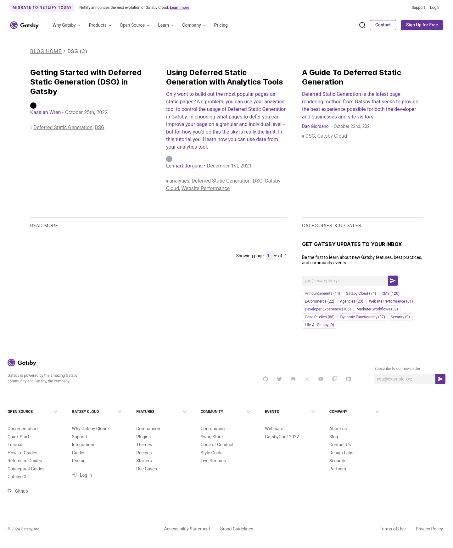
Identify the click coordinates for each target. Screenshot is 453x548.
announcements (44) (322, 293)
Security (337, 460)
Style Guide (212, 452)
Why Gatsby (67, 25)
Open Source (135, 25)
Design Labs (341, 452)
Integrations (83, 444)
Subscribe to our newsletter (397, 368)
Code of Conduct (217, 444)
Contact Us (340, 444)
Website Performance (205, 188)
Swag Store (212, 436)
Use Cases (146, 468)
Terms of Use (393, 528)
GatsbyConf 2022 (282, 436)
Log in (82, 475)
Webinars (274, 428)
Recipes (144, 452)
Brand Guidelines (236, 528)
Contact (383, 24)
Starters (144, 460)
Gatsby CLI (18, 476)
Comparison (148, 428)
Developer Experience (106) (328, 309)
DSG (99, 127)
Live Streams (213, 460)
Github (18, 491)
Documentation (23, 428)
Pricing (221, 25)
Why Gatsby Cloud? (91, 428)
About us (338, 428)
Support (418, 7)
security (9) (400, 317)
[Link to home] (24, 25)
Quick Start (18, 436)
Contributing (213, 428)
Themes (144, 444)
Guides (79, 452)
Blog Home (46, 51)
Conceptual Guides (26, 468)
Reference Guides (25, 460)
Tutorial (15, 444)
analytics (179, 181)
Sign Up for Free (422, 24)
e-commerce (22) (319, 301)
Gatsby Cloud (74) (361, 293)
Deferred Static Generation (62, 127)
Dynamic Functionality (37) (362, 317)
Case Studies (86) (320, 317)
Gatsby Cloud (332, 136)
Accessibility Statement (187, 528)
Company (194, 25)
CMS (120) (391, 293)
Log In (435, 7)
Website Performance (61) (391, 301)
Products (100, 25)
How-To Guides (22, 452)
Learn (166, 25)
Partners (337, 468)
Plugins (143, 436)
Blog (333, 436)
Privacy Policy (429, 528)
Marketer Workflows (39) (377, 309)
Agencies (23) (351, 301)
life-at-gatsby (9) (319, 325)
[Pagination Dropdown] (270, 255)
